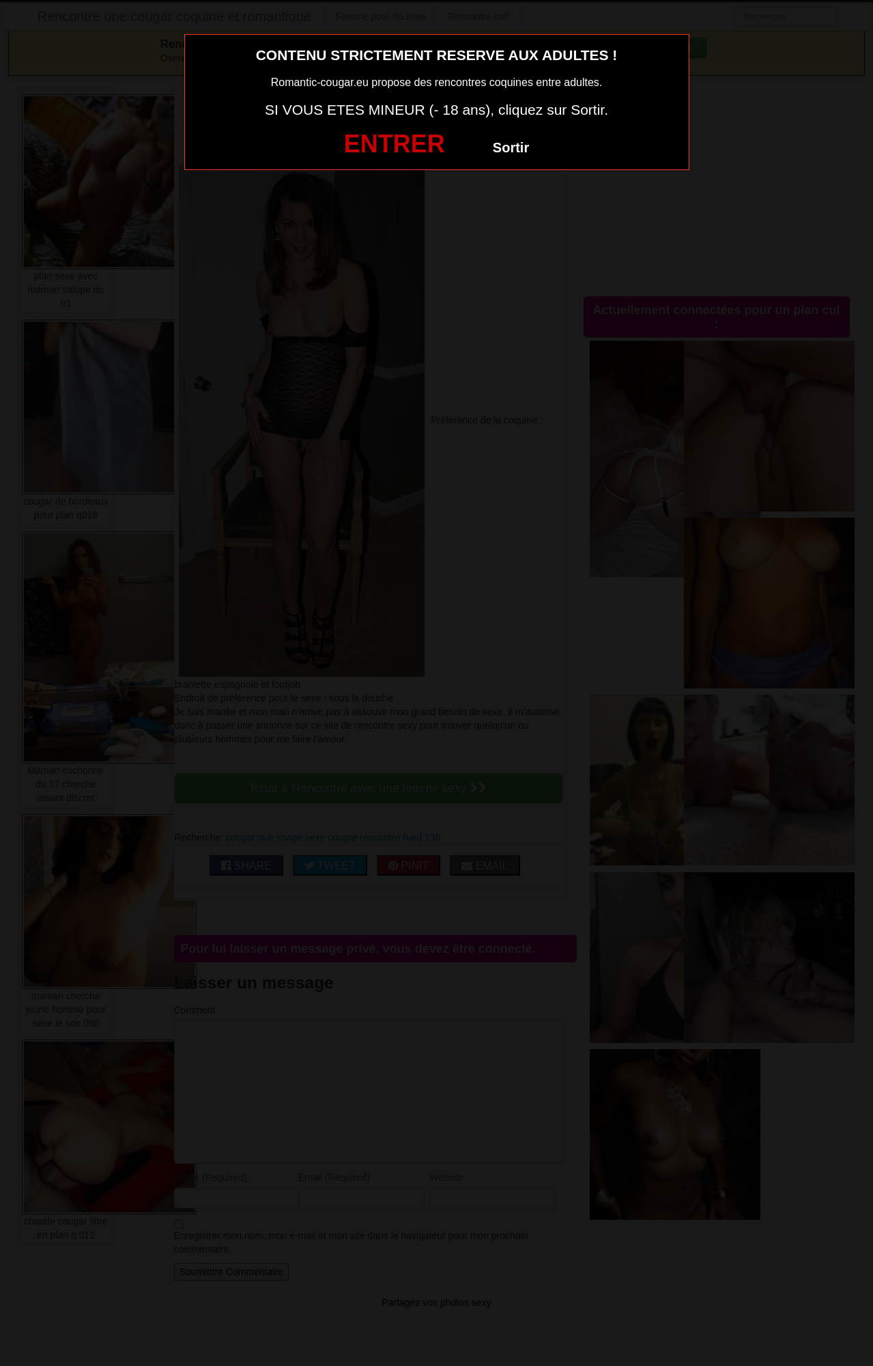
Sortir (511, 147)
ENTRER (394, 144)
